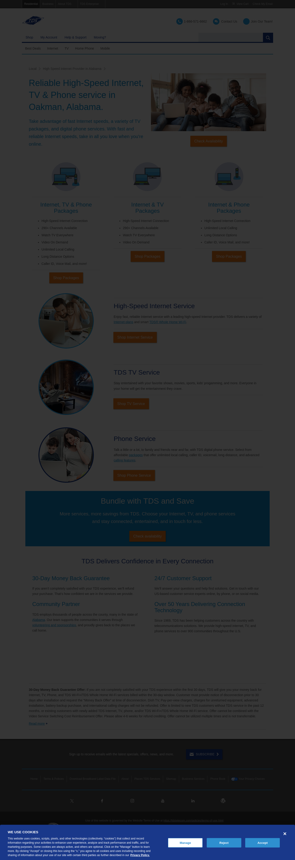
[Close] (285, 834)
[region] (147, 842)
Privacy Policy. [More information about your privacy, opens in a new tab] (140, 855)
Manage (185, 842)
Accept (262, 842)
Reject (224, 842)
